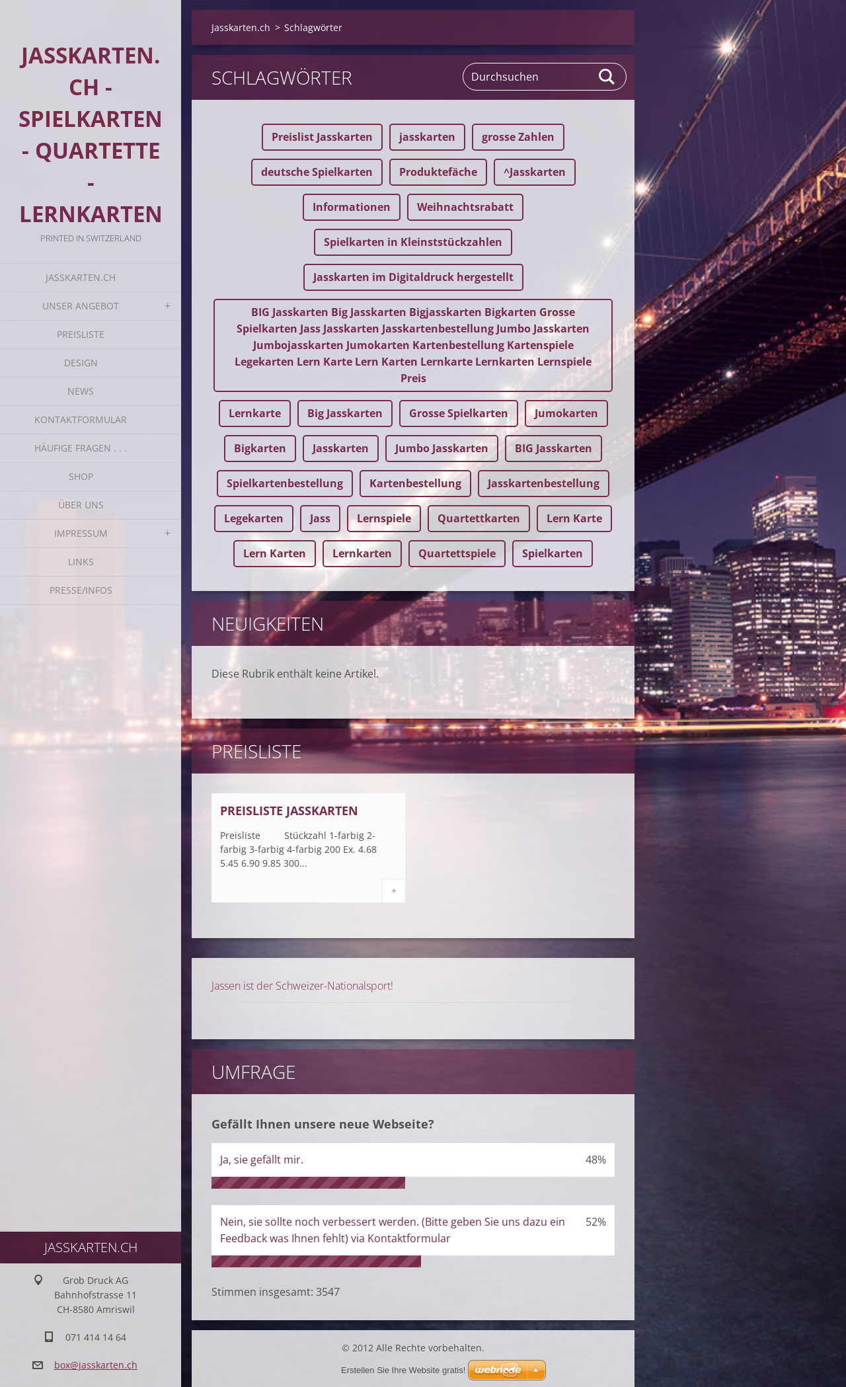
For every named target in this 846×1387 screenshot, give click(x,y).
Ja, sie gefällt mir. (261, 1159)
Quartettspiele (457, 553)
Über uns (81, 504)
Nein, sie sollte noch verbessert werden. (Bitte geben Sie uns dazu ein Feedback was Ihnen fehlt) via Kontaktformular (392, 1230)
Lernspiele (384, 518)
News (80, 391)
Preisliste (80, 334)
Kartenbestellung (415, 483)
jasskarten (427, 137)
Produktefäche (438, 172)
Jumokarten (566, 413)
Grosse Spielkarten (458, 413)
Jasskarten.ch (81, 277)
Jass (320, 518)
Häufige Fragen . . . (80, 448)
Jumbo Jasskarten (441, 448)
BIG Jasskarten (553, 448)
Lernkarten (362, 553)
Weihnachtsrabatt (465, 207)
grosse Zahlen (518, 137)
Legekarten (254, 518)
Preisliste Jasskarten (289, 810)
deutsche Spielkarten (317, 172)
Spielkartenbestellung (285, 483)
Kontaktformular (80, 419)
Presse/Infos (81, 590)
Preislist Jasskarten (322, 137)
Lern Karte (574, 518)
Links (81, 561)
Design (81, 362)
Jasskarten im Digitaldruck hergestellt (413, 277)
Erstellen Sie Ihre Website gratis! (403, 1370)
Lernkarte (255, 413)
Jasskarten (341, 448)
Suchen (607, 77)
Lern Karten (274, 553)
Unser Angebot (80, 305)
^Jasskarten (535, 172)
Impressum (81, 533)
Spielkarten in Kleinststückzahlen (413, 242)
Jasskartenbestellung (543, 483)
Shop (81, 476)
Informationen (352, 207)
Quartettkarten (479, 518)
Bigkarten (260, 448)
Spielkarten (552, 553)
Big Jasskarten (345, 413)
